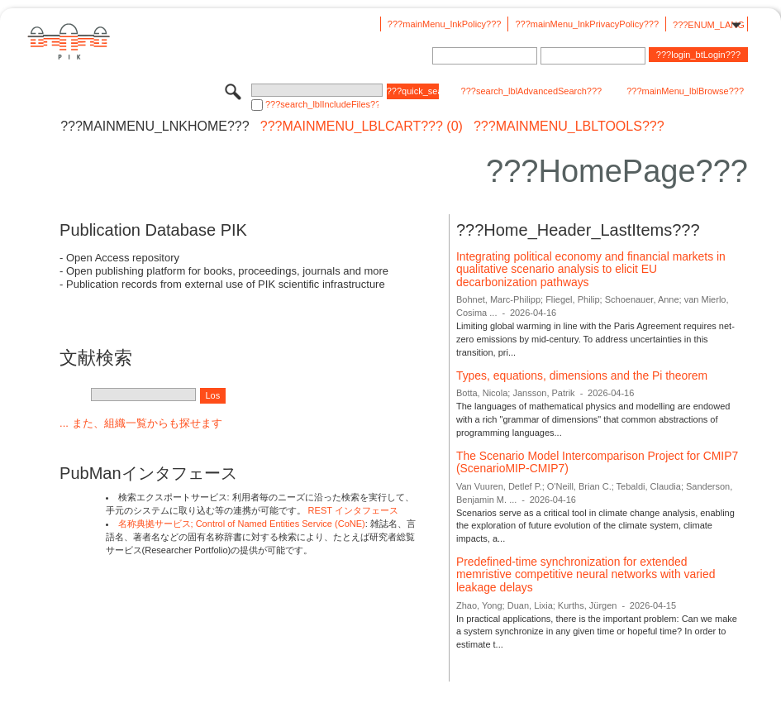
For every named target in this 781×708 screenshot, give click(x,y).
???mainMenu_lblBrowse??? (685, 91)
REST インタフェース (353, 510)
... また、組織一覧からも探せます (140, 423)
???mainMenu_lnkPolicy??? (445, 24)
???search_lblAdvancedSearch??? (531, 91)
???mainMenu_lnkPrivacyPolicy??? (587, 24)
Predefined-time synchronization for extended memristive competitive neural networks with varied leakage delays (585, 574)
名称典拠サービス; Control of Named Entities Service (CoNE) (241, 524)
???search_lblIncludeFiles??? (322, 104)
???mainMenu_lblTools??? (569, 126)
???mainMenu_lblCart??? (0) (361, 126)
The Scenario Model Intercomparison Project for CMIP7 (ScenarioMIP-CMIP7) (597, 462)
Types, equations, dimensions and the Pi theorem (581, 375)
